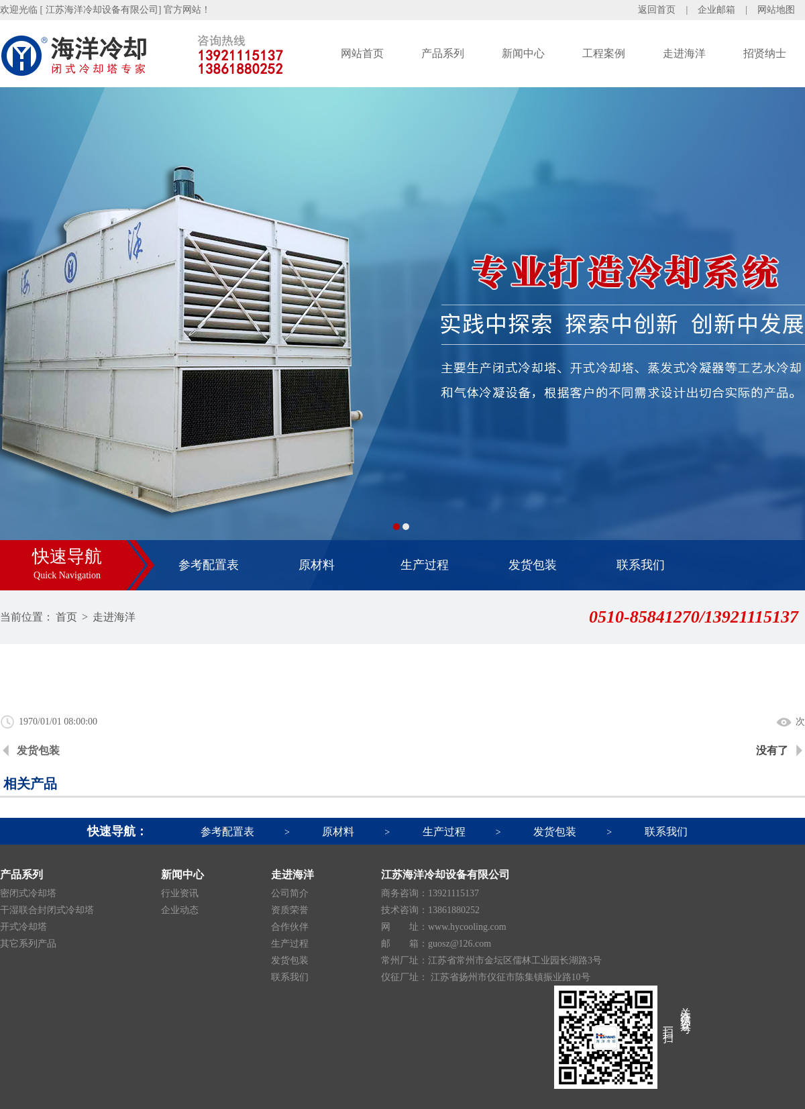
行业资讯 (180, 893)
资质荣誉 (290, 910)
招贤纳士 (764, 53)
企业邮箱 (716, 10)
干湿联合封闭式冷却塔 (47, 910)
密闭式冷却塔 (28, 893)
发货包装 (532, 565)
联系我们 (640, 565)
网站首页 (362, 53)
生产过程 (424, 565)
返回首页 (657, 10)
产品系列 (442, 53)
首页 (66, 617)
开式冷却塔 (23, 927)
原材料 (317, 565)
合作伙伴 (290, 927)
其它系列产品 (28, 944)
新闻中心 (523, 53)
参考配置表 (208, 565)
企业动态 (180, 910)
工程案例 (603, 53)
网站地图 (776, 10)
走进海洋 (684, 53)
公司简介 (290, 893)
